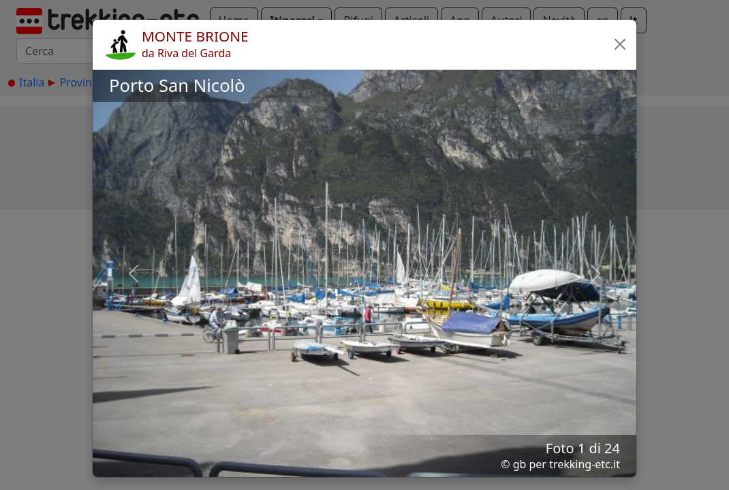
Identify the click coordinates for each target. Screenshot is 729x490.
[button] (620, 44)
